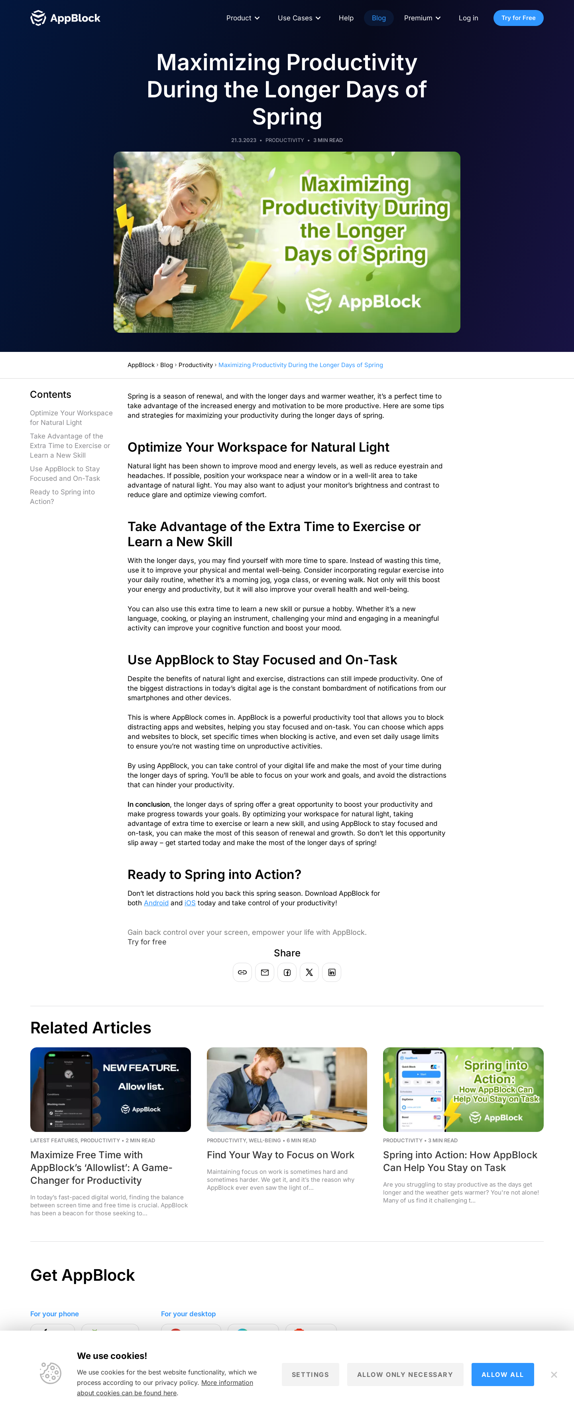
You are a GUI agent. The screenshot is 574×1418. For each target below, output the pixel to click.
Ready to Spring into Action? (62, 497)
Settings (310, 1375)
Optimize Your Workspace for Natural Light (71, 418)
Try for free (147, 942)
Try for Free (518, 18)
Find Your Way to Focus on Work (280, 1155)
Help (346, 18)
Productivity (284, 140)
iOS (190, 903)
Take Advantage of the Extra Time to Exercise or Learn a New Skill (70, 445)
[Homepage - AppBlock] (65, 18)
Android (156, 903)
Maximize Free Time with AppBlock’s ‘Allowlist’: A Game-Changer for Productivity (101, 1167)
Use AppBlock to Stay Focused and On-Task (65, 473)
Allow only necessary (405, 1375)
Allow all (503, 1375)
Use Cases (295, 18)
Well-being (265, 1140)
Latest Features (54, 1140)
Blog (379, 18)
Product (239, 18)
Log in (468, 18)
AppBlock (141, 365)
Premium (418, 18)
